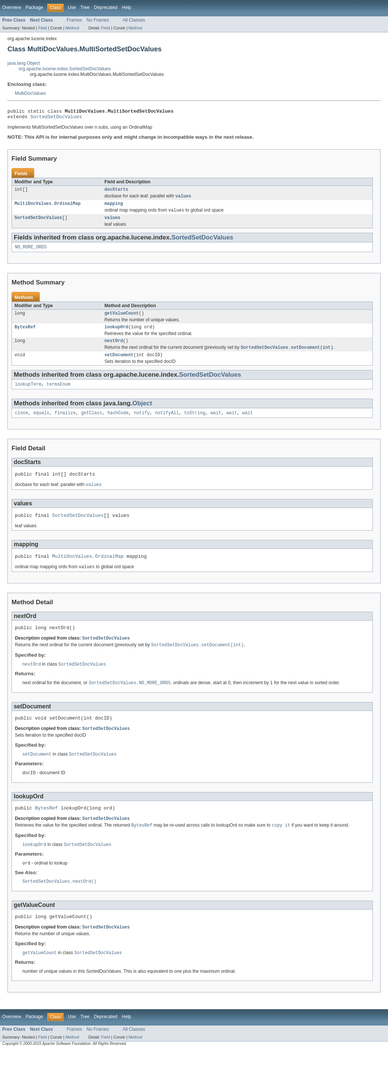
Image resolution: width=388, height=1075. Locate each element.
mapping (114, 207)
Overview (11, 7)
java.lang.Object (23, 63)
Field (42, 28)
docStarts (116, 192)
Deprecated (106, 7)
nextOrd (114, 349)
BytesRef (25, 334)
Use (72, 7)
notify (142, 424)
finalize (65, 424)
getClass (91, 424)
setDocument (119, 364)
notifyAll (167, 424)
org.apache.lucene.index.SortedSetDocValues (65, 68)
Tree (85, 7)
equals (41, 424)
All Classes (134, 20)
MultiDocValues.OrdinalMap (48, 207)
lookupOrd (116, 334)
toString (194, 424)
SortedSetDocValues (56, 118)
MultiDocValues (30, 93)
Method (72, 28)
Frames (74, 20)
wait (216, 424)
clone (21, 424)
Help (126, 7)
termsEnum (58, 394)
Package (34, 7)
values (113, 223)
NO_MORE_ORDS (31, 253)
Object (142, 413)
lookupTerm (28, 394)
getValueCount (122, 320)
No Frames (98, 20)
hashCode (118, 424)
